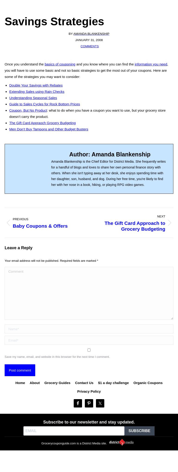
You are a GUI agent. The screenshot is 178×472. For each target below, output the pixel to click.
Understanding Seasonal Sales (33, 98)
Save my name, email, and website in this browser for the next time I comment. (57, 357)
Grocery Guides (57, 383)
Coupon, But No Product (28, 110)
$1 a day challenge (113, 383)
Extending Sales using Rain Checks (36, 92)
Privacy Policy (89, 391)
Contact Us (84, 383)
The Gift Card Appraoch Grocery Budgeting (42, 123)
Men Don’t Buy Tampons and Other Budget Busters (48, 129)
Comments (90, 46)
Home (20, 383)
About (35, 383)
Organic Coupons (148, 383)
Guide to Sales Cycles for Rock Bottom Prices (44, 104)
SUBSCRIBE (139, 431)
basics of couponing (60, 64)
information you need (151, 64)
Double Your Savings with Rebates (36, 85)
